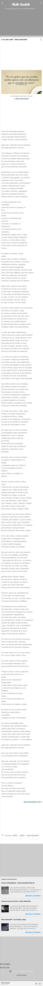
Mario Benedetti (30, 802)
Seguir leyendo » (33, 896)
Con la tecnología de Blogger (21, 971)
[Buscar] (41, 3)
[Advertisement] (21, 24)
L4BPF (22, 835)
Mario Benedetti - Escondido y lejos (13, 919)
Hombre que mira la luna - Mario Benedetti (16, 901)
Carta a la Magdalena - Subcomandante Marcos (18, 883)
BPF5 (15, 835)
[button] (41, 40)
